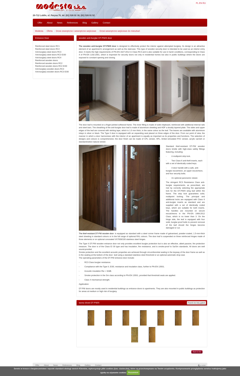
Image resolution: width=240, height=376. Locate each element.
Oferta (49, 31)
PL (197, 3)
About (49, 22)
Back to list (197, 352)
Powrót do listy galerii (196, 303)
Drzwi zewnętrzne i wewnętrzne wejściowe (76, 31)
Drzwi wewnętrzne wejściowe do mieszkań (119, 31)
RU (204, 3)
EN (200, 3)
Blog (84, 22)
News (59, 22)
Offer (40, 22)
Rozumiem (133, 372)
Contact (106, 22)
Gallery (94, 22)
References (72, 22)
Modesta (39, 31)
